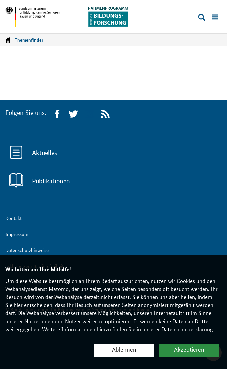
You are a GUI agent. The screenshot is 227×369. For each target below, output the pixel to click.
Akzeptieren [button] (189, 349)
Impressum (16, 234)
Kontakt (13, 218)
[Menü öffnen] (215, 17)
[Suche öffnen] (201, 17)
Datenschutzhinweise (27, 250)
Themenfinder (29, 40)
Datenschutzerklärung (187, 329)
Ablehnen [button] (124, 349)
